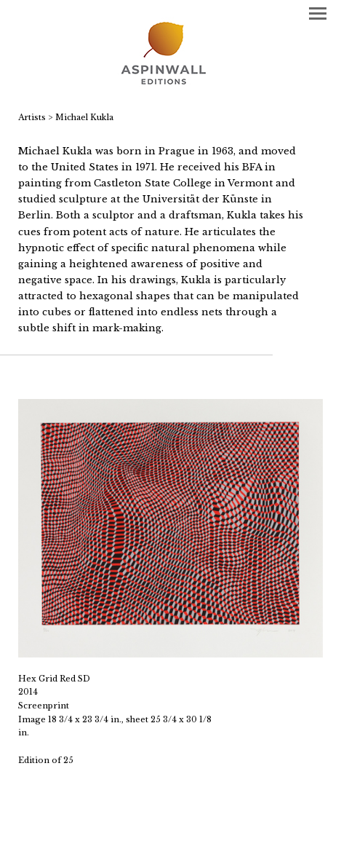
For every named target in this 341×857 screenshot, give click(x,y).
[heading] (170, 54)
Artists (32, 117)
